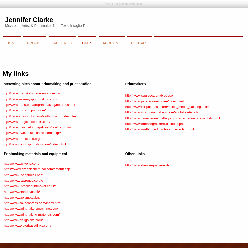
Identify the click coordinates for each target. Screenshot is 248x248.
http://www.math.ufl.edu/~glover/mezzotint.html (159, 129)
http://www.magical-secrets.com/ (26, 122)
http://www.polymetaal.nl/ (22, 197)
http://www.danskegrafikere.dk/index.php (155, 124)
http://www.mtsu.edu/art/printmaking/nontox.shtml (39, 105)
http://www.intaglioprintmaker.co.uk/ (30, 186)
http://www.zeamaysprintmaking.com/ (30, 99)
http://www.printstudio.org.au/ (24, 139)
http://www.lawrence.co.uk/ (23, 180)
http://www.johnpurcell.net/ (23, 175)
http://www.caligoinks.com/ (23, 220)
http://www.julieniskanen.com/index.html (154, 101)
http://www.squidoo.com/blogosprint (151, 95)
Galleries (62, 43)
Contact (139, 43)
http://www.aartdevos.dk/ (22, 192)
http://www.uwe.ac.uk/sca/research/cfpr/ (32, 133)
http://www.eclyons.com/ (21, 163)
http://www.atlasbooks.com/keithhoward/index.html (40, 116)
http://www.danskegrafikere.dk (147, 165)
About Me (111, 43)
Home (11, 43)
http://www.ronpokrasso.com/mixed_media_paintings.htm (167, 107)
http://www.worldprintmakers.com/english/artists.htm (163, 112)
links (87, 43)
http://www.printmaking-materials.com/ (32, 214)
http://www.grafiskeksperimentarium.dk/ (31, 93)
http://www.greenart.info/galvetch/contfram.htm (37, 127)
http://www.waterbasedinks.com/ (27, 225)
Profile (34, 43)
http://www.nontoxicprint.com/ (24, 110)
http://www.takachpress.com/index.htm (32, 203)
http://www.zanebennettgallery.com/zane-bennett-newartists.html (172, 118)
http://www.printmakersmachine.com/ (31, 209)
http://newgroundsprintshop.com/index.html (34, 144)
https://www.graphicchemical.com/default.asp (37, 169)
